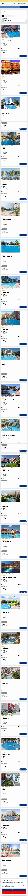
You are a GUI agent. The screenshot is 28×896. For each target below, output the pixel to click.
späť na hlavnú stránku (22, 3)
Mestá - (14, 20)
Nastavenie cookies (10, 886)
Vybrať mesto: (4, 18)
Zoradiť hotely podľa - (7, 14)
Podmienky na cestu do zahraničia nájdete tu (14, 0)
